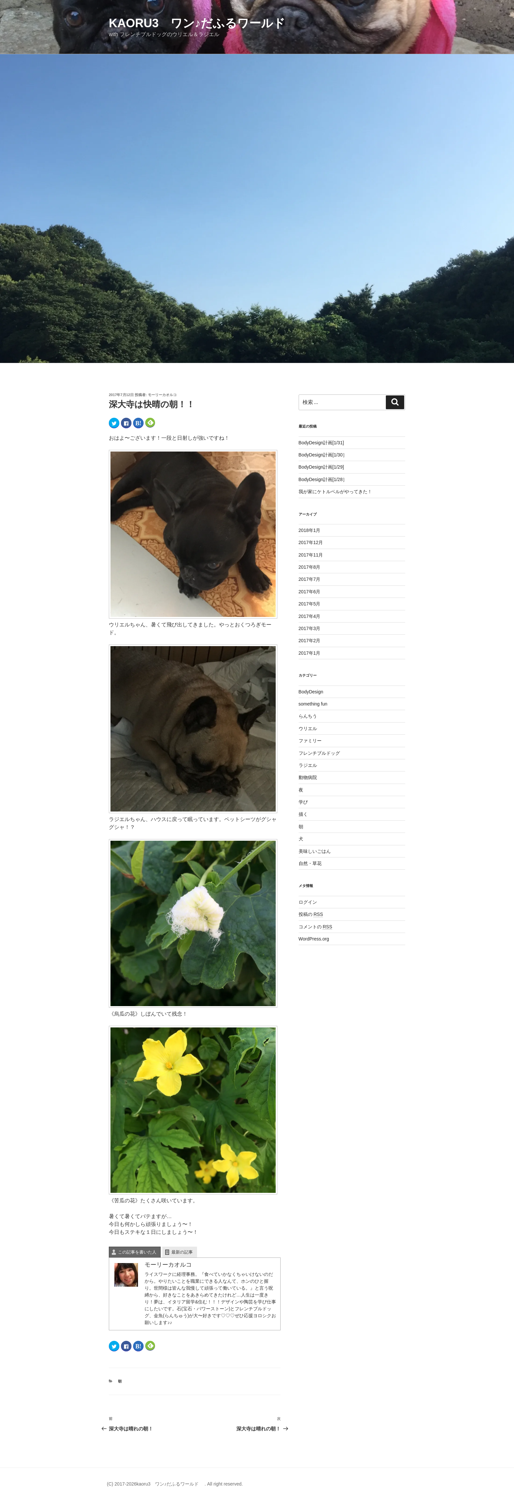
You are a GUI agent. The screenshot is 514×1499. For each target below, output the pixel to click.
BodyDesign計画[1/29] (321, 467)
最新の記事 (182, 1252)
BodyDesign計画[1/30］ (323, 454)
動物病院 (308, 777)
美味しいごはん (315, 851)
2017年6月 (310, 591)
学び (303, 802)
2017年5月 (310, 603)
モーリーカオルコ (162, 395)
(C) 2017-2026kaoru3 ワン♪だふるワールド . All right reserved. (175, 1484)
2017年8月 (310, 567)
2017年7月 (310, 579)
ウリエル (308, 728)
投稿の (311, 914)
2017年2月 (310, 640)
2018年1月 (310, 530)
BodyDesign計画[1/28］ (323, 479)
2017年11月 (311, 555)
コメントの (315, 926)
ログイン (308, 902)
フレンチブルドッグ (319, 753)
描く (303, 814)
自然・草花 (310, 863)
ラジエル (308, 765)
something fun (313, 704)
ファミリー (310, 740)
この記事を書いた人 (137, 1252)
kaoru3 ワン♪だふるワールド (203, 23)
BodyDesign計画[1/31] (321, 442)
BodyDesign (311, 691)
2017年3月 (310, 628)
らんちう (308, 716)
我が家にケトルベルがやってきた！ (335, 491)
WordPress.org (314, 938)
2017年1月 (310, 653)
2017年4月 (310, 616)
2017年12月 (311, 542)
